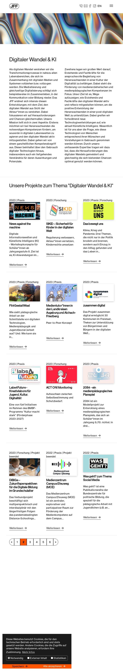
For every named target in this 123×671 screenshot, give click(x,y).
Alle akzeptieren (52, 666)
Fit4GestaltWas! (19, 305)
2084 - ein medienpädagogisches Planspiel (97, 391)
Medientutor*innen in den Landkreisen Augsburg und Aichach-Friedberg (61, 311)
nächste (55, 542)
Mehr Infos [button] (28, 652)
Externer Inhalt (37, 658)
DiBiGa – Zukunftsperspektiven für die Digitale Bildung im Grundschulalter (23, 485)
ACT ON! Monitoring (59, 387)
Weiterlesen (16, 264)
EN (99, 6)
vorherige (11, 542)
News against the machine (20, 225)
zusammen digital (94, 305)
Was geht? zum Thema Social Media (97, 478)
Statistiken (58, 658)
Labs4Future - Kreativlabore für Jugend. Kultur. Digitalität (20, 393)
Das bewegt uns (93, 223)
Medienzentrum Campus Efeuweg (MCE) (57, 483)
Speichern (18, 666)
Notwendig (15, 658)
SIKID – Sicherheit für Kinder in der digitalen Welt (60, 227)
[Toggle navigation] (111, 5)
